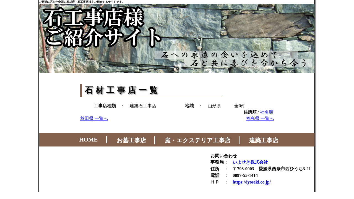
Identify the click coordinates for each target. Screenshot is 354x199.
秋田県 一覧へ (94, 118)
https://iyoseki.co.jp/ (252, 182)
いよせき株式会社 (250, 162)
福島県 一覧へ (260, 118)
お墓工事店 (131, 140)
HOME (88, 139)
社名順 (266, 112)
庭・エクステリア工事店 (197, 140)
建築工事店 (263, 140)
